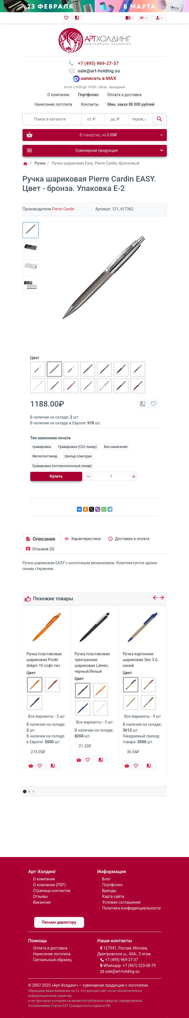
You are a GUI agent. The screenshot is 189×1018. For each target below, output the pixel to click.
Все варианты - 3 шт (46, 716)
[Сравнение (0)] (78, 18)
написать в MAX (98, 78)
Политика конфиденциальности (131, 908)
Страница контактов (51, 890)
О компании (58, 94)
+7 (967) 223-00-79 (139, 965)
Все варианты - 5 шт (94, 722)
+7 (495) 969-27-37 (121, 959)
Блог (106, 879)
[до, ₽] (117, 119)
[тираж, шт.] (141, 119)
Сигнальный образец (52, 959)
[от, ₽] (93, 119)
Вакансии (42, 902)
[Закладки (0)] (67, 18)
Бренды (109, 890)
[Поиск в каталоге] (52, 119)
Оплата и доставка (124, 94)
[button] (24, 791)
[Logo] (95, 39)
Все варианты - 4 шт (142, 716)
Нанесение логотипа (53, 104)
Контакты (90, 104)
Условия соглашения (121, 902)
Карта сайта (113, 896)
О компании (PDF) (49, 885)
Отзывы (40, 896)
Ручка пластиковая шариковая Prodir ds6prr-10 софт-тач (44, 660)
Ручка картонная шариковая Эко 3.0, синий (140, 660)
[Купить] (31, 765)
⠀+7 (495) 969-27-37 (96, 63)
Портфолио (112, 885)
